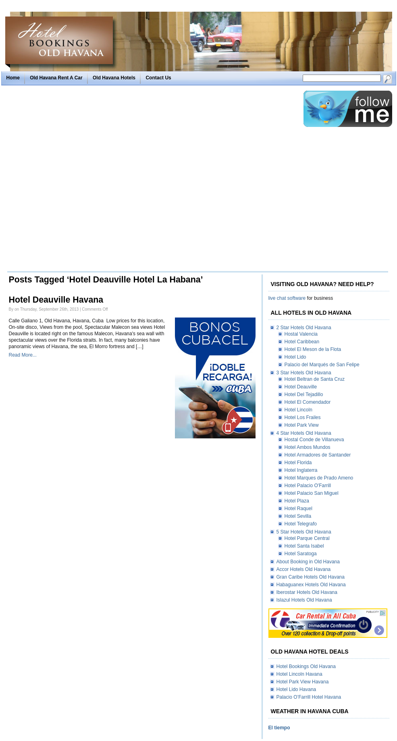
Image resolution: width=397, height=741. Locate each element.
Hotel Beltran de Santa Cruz (315, 379)
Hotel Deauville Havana (56, 300)
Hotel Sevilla (298, 516)
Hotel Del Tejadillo (304, 394)
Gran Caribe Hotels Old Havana (310, 577)
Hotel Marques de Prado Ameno (319, 478)
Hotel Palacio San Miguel (312, 493)
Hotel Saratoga (301, 553)
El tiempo (279, 728)
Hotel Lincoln (298, 410)
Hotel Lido (295, 357)
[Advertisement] (91, 180)
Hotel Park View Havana (302, 682)
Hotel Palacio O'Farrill (308, 485)
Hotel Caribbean (302, 342)
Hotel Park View (302, 425)
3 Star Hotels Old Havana (303, 373)
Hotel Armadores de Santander (318, 455)
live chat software (287, 298)
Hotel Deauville (301, 387)
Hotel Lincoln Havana (299, 674)
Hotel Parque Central (307, 538)
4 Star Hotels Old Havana (303, 433)
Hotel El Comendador (308, 402)
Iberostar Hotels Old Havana (306, 592)
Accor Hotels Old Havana (303, 569)
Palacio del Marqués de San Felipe (322, 364)
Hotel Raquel (298, 508)
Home (13, 78)
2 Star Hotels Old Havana (303, 327)
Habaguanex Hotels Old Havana (311, 584)
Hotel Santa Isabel (304, 546)
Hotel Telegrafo (301, 524)
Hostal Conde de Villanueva (314, 439)
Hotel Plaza (297, 501)
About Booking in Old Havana (308, 562)
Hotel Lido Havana (296, 689)
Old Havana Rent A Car (56, 78)
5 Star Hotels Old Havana (303, 532)
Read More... (23, 355)
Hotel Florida (298, 462)
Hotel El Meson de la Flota (313, 349)
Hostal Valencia (301, 334)
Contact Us (158, 78)
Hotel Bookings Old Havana (306, 666)
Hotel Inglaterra (301, 470)
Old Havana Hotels (114, 78)
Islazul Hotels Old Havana (304, 600)
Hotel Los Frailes (303, 417)
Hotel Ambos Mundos (307, 447)
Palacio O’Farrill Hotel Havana (308, 697)
